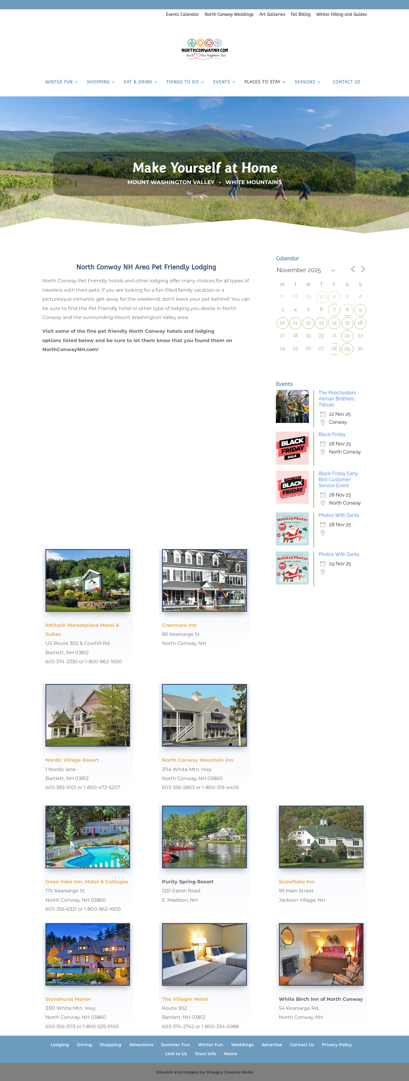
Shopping (110, 1044)
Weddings (242, 1044)
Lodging (60, 1044)
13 (321, 323)
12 (308, 323)
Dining (84, 1044)
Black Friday (332, 434)
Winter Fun (210, 1044)
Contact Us (302, 1044)
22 (347, 336)
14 (334, 323)
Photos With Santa (339, 515)
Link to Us (176, 1053)
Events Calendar (182, 15)
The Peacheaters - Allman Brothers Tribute (339, 399)
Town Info (205, 1053)
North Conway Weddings (229, 15)
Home (230, 1053)
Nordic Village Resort (72, 760)
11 (295, 323)
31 (334, 296)
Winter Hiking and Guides (341, 15)
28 (334, 348)
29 (347, 348)
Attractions (141, 1044)
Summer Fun (175, 1044)
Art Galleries (272, 15)
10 (282, 323)
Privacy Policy (337, 1044)
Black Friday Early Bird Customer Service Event (338, 479)
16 (360, 323)
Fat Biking (300, 15)
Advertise (271, 1044)
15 (347, 323)
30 (321, 296)
